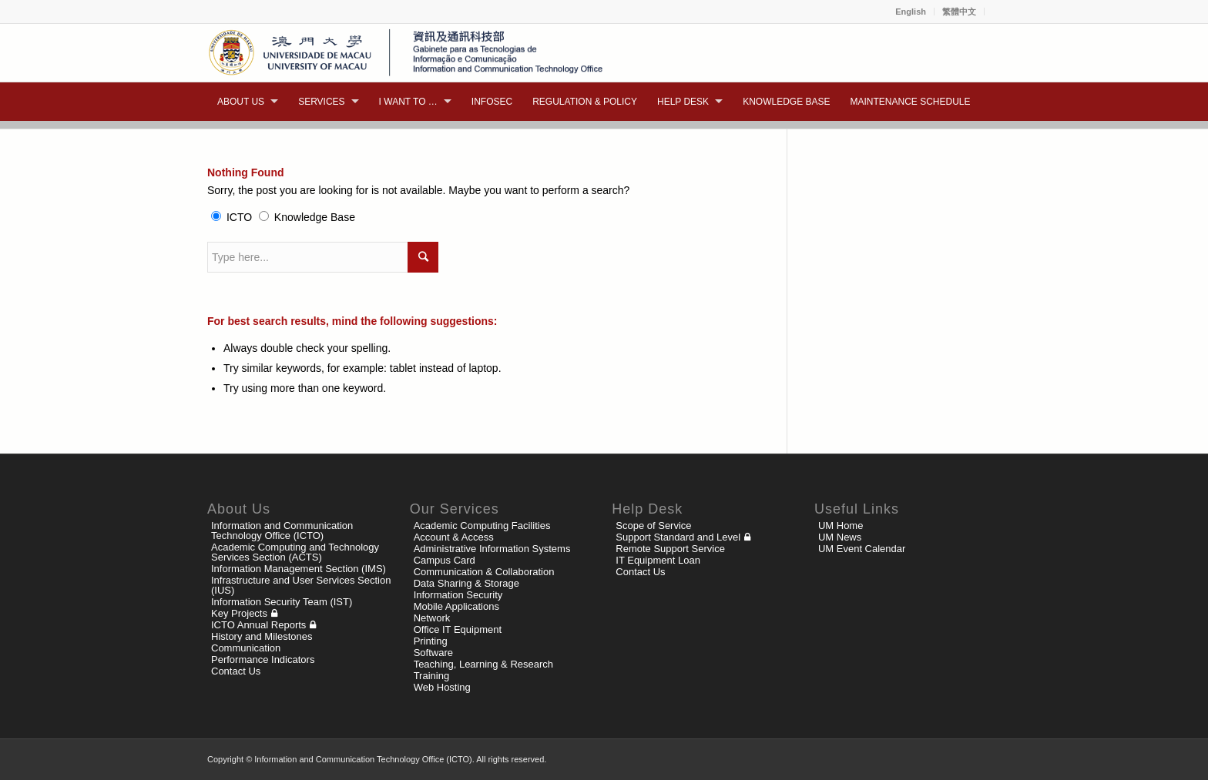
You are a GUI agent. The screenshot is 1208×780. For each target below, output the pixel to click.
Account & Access (454, 537)
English (910, 11)
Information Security (458, 595)
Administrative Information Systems (492, 548)
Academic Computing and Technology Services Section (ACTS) (295, 552)
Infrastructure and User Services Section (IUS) (301, 585)
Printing (431, 641)
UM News (839, 537)
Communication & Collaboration (484, 571)
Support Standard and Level (678, 537)
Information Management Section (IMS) (298, 568)
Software (433, 652)
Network (432, 618)
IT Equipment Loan (658, 560)
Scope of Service (653, 525)
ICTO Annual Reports (258, 625)
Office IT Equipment (458, 629)
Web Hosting (442, 687)
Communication (245, 648)
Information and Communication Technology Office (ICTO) (282, 530)
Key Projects (239, 613)
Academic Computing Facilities (482, 525)
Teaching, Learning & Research (483, 664)
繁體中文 (959, 11)
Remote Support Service (670, 548)
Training (431, 675)
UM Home (841, 525)
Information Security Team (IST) (281, 602)
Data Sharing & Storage (466, 583)
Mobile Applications (456, 606)
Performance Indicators (262, 659)
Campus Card (444, 560)
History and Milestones (262, 636)
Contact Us (235, 671)
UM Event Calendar (861, 548)
